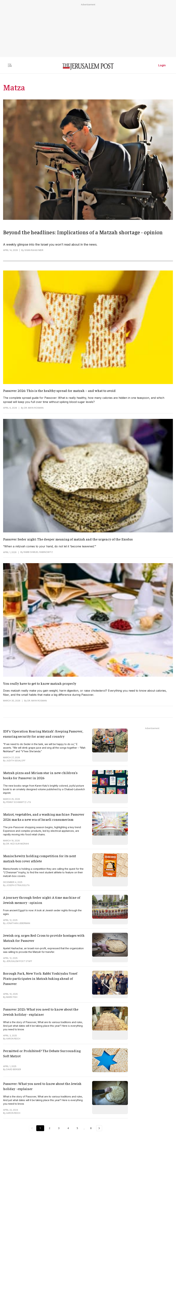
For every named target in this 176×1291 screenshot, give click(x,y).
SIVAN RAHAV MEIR (33, 250)
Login (162, 65)
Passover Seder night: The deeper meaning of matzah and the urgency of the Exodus (68, 539)
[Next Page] (99, 1128)
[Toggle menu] (10, 65)
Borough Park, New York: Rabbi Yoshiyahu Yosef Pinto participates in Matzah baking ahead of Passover (40, 978)
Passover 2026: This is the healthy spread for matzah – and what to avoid (59, 390)
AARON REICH (13, 1038)
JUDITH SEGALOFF (15, 760)
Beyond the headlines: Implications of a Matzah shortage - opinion (83, 232)
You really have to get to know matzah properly (39, 683)
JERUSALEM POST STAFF (19, 961)
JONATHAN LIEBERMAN (18, 923)
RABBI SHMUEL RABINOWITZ (38, 552)
